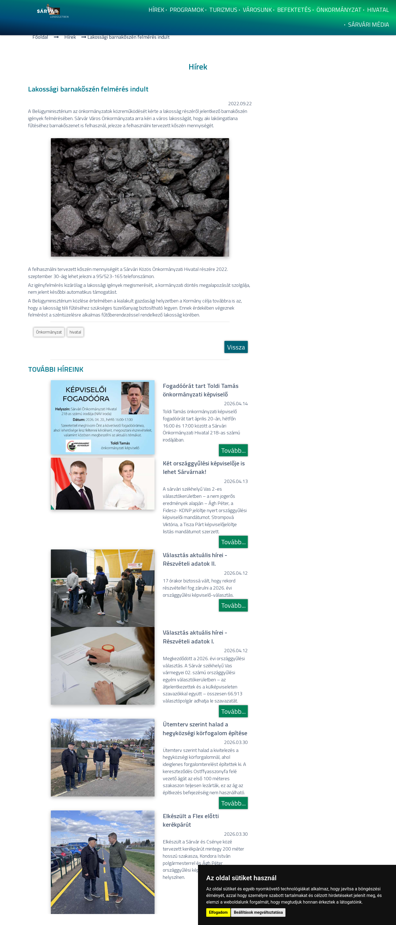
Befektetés (294, 9)
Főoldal (40, 37)
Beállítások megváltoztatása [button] (258, 912)
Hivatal (378, 9)
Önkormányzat (339, 9)
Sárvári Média (368, 24)
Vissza (236, 347)
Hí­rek (156, 9)
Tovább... (233, 450)
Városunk (257, 9)
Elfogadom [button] (218, 912)
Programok (187, 9)
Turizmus (223, 9)
